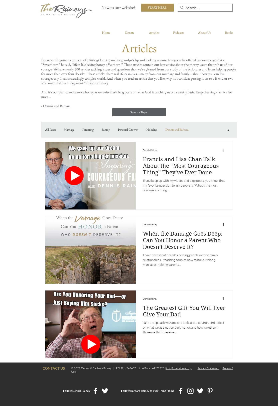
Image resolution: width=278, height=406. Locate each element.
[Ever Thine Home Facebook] (180, 391)
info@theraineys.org (179, 368)
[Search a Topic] (139, 112)
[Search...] (205, 8)
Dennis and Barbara (176, 130)
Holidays (151, 130)
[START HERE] (157, 8)
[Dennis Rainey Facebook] (95, 391)
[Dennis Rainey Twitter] (105, 391)
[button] (228, 130)
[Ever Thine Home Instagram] (190, 391)
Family (106, 130)
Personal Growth (128, 130)
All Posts (50, 130)
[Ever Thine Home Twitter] (200, 391)
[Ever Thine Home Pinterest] (210, 391)
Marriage (69, 130)
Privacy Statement (208, 368)
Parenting (88, 130)
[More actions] (225, 150)
